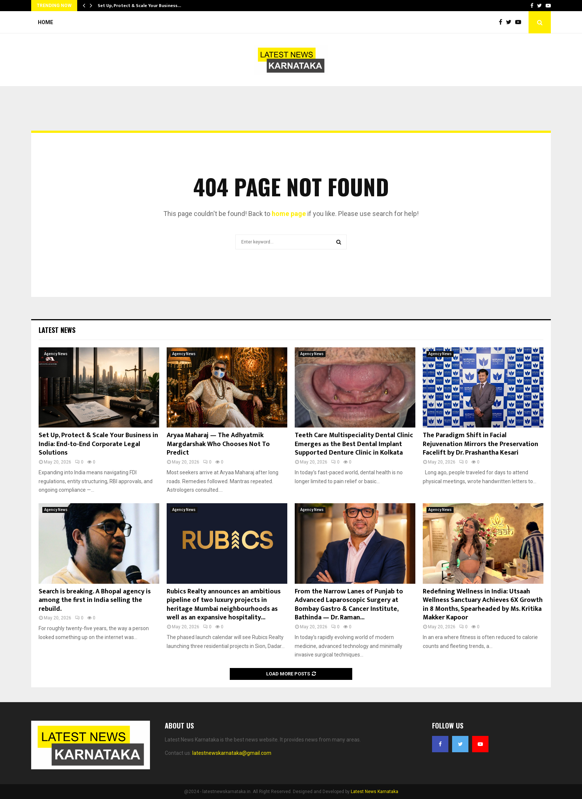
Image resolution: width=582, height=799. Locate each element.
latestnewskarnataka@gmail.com (231, 753)
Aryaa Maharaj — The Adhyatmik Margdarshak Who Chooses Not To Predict (218, 444)
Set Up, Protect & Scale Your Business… (139, 5)
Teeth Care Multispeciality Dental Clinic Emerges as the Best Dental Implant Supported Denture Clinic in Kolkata (354, 444)
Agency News (56, 354)
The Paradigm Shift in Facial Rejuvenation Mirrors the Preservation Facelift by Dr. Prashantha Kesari (480, 444)
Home (45, 22)
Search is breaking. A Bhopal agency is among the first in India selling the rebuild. (95, 600)
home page (289, 213)
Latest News (57, 330)
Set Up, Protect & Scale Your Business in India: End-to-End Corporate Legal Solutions (98, 444)
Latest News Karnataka (374, 791)
